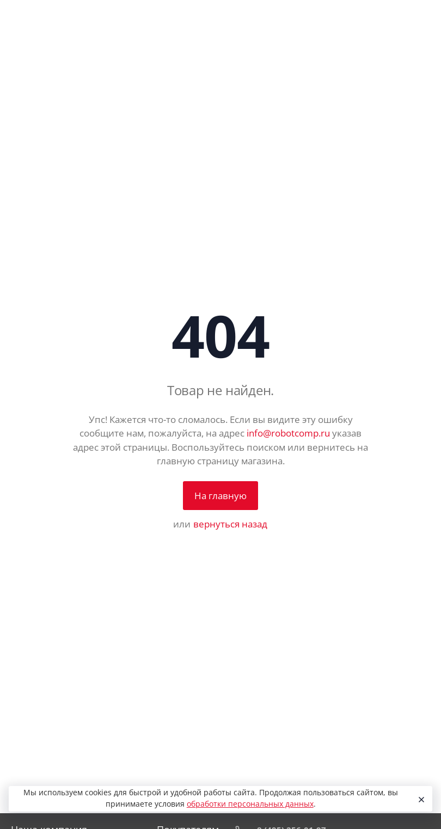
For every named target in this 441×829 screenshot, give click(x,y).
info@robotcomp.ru (288, 433)
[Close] (420, 799)
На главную (220, 495)
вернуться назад (230, 524)
